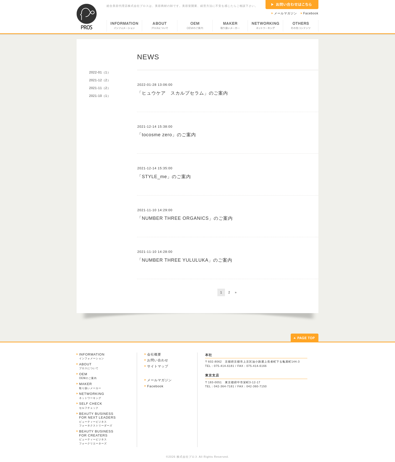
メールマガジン (285, 13)
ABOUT (159, 26)
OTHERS (300, 26)
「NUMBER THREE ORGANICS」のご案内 (185, 218)
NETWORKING (265, 26)
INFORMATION (124, 26)
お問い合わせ (157, 360)
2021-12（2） (100, 80)
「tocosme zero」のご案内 (166, 134)
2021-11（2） (100, 88)
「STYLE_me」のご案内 (164, 176)
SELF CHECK (90, 405)
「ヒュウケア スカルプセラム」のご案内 (182, 93)
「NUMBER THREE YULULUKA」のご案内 (184, 260)
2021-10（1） (100, 96)
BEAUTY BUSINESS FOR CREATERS (96, 437)
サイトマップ (157, 366)
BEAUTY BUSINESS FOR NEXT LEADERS (97, 419)
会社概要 (154, 354)
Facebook (311, 13)
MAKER (230, 26)
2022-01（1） (100, 72)
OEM (194, 26)
